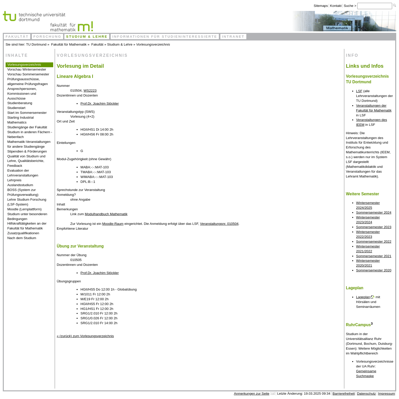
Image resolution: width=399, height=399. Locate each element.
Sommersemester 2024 (373, 212)
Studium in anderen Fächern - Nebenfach (29, 134)
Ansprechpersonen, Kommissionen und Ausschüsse (22, 93)
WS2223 (89, 90)
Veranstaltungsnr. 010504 (219, 224)
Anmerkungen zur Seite (251, 393)
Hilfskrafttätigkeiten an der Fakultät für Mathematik (27, 226)
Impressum (386, 393)
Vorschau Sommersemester (28, 74)
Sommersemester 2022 (373, 241)
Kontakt (335, 6)
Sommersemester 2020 (373, 270)
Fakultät (17, 36)
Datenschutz (366, 393)
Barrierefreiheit (344, 393)
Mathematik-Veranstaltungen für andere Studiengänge (29, 144)
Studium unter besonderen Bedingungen (27, 216)
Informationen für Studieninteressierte (164, 36)
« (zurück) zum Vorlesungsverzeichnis (85, 336)
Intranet (233, 36)
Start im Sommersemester (27, 113)
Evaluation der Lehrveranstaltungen (22, 173)
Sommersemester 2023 (373, 227)
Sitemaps (321, 6)
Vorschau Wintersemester (26, 69)
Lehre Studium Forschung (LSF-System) (26, 202)
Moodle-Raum (113, 224)
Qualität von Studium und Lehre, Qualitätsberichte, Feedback (26, 161)
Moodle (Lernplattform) (24, 209)
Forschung (47, 36)
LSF (359, 91)
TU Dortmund (36, 44)
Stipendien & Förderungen (27, 151)
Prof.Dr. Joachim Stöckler (99, 103)
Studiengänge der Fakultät (27, 127)
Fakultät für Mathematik (69, 44)
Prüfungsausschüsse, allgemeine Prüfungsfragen (27, 81)
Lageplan (363, 297)
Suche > (350, 6)
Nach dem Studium (21, 238)
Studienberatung (19, 103)
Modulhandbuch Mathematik (106, 214)
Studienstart (16, 108)
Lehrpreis (14, 180)
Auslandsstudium (20, 185)
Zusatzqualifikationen (23, 233)
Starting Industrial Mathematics (20, 120)
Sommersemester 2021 (373, 256)
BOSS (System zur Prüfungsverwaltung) (22, 192)
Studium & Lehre (87, 36)
